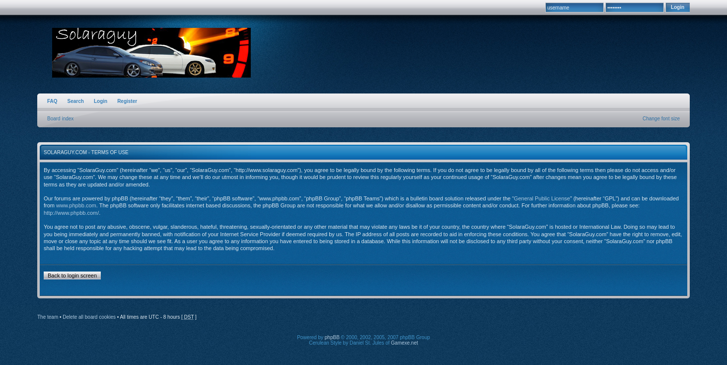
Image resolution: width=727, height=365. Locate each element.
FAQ (52, 101)
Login (100, 101)
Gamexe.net (404, 343)
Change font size (661, 118)
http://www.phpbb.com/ (71, 213)
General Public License (542, 198)
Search (76, 101)
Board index (60, 118)
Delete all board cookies (89, 317)
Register (127, 101)
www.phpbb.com (76, 205)
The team (47, 317)
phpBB (332, 337)
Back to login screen (72, 275)
